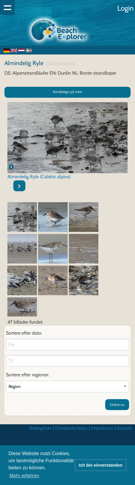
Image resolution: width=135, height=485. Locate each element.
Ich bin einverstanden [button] (101, 465)
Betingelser (41, 428)
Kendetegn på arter (67, 91)
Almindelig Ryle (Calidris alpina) (39, 176)
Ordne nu (117, 404)
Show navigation (7, 7)
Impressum (102, 428)
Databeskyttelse (71, 428)
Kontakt (124, 428)
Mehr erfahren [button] (24, 475)
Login (125, 8)
